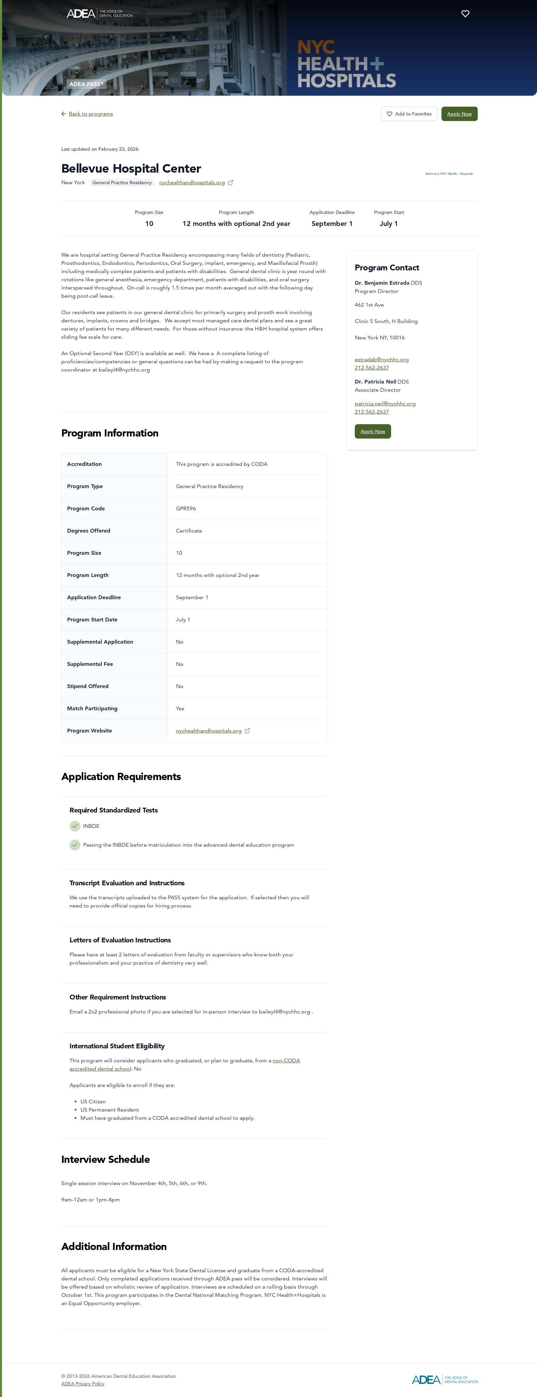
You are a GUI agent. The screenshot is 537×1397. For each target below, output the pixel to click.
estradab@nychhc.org (382, 359)
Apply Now (459, 114)
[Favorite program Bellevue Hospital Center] (409, 114)
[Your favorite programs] (465, 14)
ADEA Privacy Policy (82, 1383)
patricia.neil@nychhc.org (385, 403)
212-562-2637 (372, 367)
